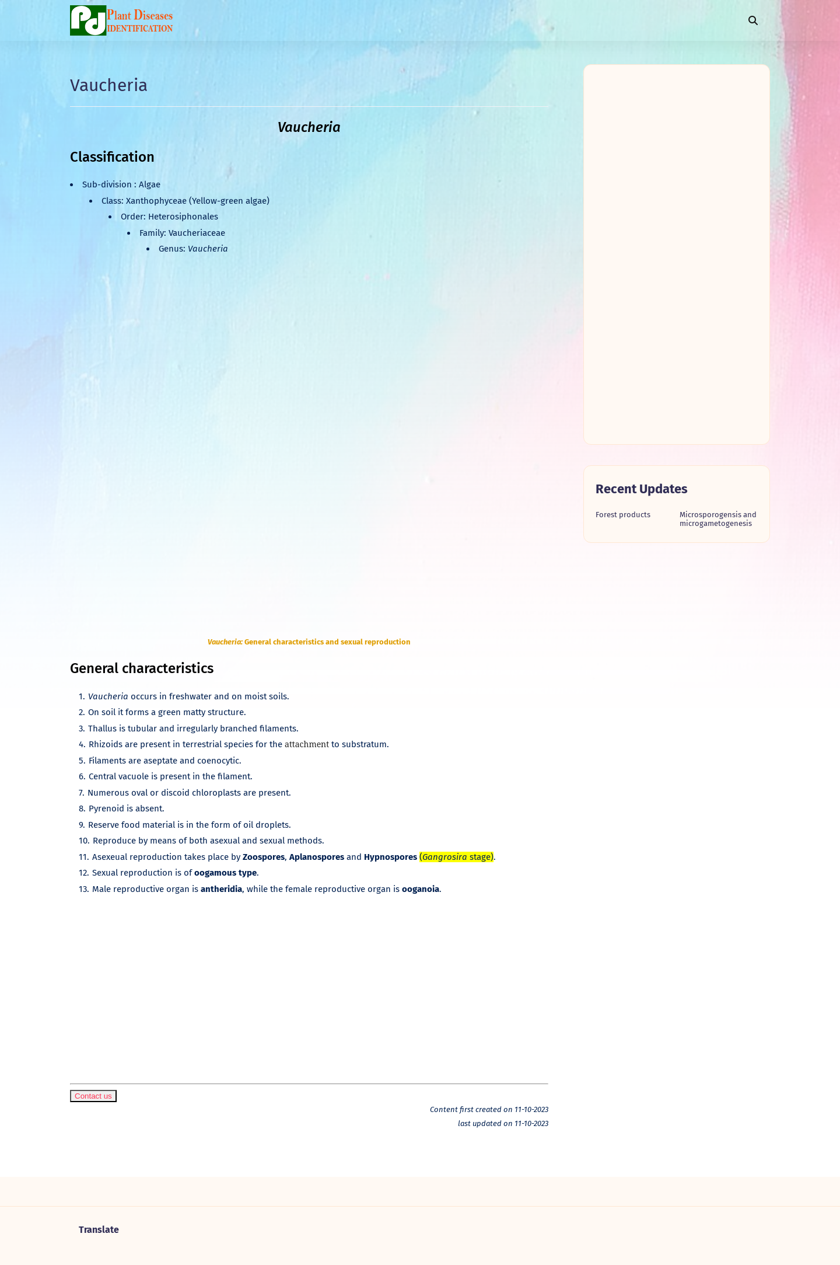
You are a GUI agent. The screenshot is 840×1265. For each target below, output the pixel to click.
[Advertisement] (309, 983)
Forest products (623, 514)
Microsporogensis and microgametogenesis (718, 519)
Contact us (93, 1096)
